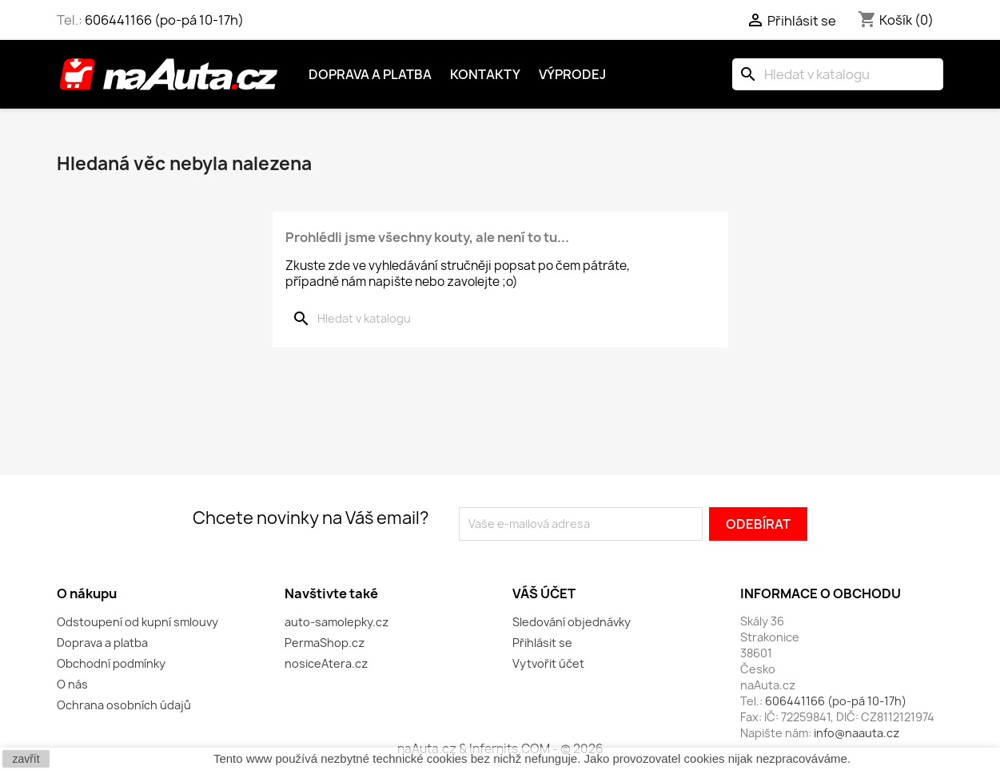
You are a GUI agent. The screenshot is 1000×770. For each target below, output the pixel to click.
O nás (72, 684)
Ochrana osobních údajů (124, 704)
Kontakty (485, 74)
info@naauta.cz (856, 732)
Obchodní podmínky (111, 663)
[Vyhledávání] (837, 74)
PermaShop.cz (325, 642)
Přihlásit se (542, 642)
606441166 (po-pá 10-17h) (164, 20)
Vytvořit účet (548, 663)
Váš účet (544, 593)
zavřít (25, 758)
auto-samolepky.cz (336, 621)
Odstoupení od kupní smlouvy (137, 621)
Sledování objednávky (571, 621)
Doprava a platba (370, 74)
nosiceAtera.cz (326, 663)
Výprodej (572, 74)
